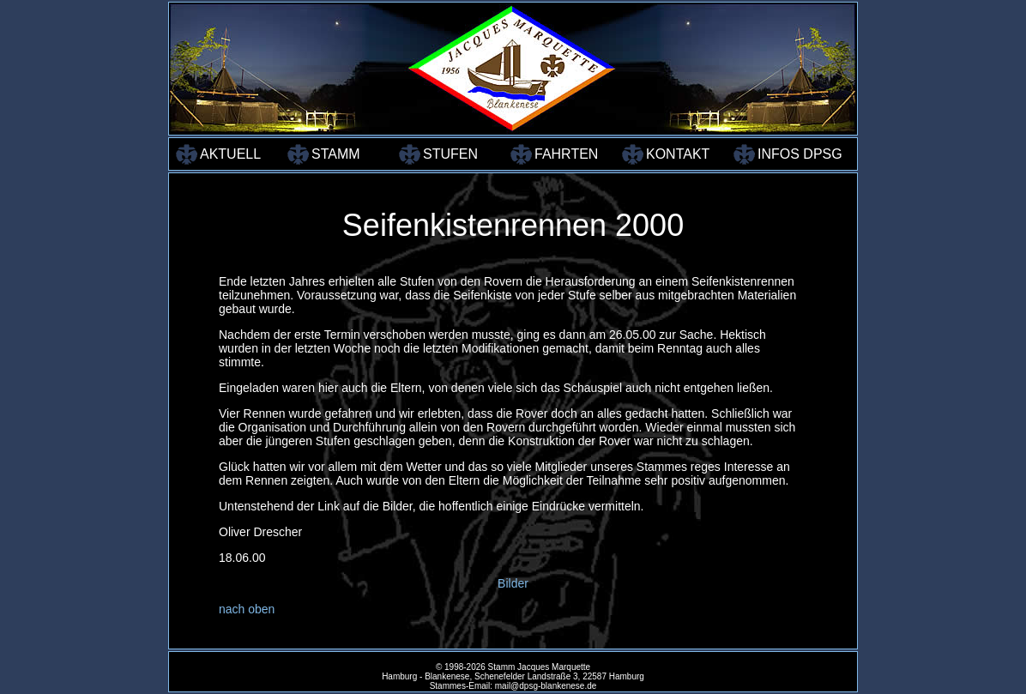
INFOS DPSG (796, 154)
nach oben (247, 609)
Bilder (513, 583)
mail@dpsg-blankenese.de (546, 686)
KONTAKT (677, 154)
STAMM (335, 154)
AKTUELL (230, 154)
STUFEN (450, 154)
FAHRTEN (566, 154)
